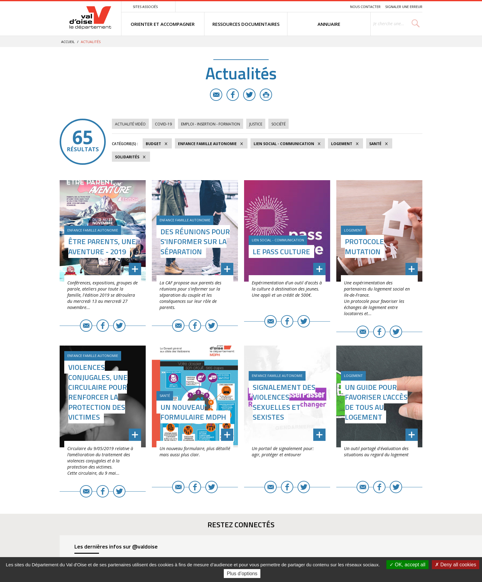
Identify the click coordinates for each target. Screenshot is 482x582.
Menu (301, 6)
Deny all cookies (455, 564)
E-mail (216, 95)
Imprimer (266, 95)
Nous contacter (365, 6)
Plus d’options (242, 573)
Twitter (249, 95)
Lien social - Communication (284, 143)
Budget (153, 143)
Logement (341, 143)
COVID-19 (163, 124)
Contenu (316, 6)
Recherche (336, 6)
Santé (375, 143)
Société (278, 124)
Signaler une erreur (403, 6)
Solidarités (127, 157)
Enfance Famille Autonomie (207, 143)
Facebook (233, 95)
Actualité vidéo (130, 124)
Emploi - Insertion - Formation (210, 124)
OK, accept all (407, 564)
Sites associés (145, 6)
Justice (255, 124)
